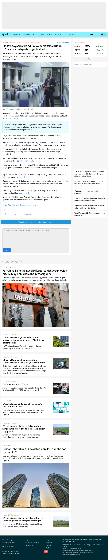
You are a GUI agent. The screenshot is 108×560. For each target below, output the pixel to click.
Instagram (48, 545)
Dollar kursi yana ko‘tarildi (15, 384)
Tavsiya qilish (26, 214)
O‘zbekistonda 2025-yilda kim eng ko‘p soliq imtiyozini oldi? (22, 405)
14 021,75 (87, 50)
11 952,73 (86, 46)
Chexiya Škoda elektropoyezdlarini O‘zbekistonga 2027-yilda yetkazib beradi (23, 361)
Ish (26, 548)
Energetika (14, 334)
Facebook (48, 542)
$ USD (77, 46)
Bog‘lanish (28, 540)
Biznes (14, 267)
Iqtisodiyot (15, 401)
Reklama (76, 64)
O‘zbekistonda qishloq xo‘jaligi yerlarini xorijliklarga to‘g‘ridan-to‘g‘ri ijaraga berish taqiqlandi (23, 429)
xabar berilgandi (26, 161)
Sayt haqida (29, 545)
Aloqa (90, 64)
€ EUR (77, 50)
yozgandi (21, 177)
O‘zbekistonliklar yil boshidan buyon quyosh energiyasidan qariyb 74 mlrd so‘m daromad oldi (23, 340)
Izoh (14, 214)
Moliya (13, 381)
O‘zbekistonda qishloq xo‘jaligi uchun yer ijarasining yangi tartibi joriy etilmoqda (23, 519)
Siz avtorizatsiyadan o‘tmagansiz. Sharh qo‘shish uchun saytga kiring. (35, 238)
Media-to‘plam (84, 64)
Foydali (49, 34)
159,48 (85, 54)
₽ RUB (77, 54)
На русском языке (63, 42)
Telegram (48, 540)
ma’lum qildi (24, 193)
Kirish (7, 250)
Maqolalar (27, 34)
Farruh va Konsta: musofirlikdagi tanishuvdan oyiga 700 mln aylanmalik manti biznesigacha (34, 272)
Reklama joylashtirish (32, 542)
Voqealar (58, 34)
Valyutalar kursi (79, 42)
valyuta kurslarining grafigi (82, 59)
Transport (14, 357)
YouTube (47, 548)
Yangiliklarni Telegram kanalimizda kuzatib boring (35, 222)
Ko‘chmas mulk (38, 34)
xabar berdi (13, 118)
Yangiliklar (16, 34)
